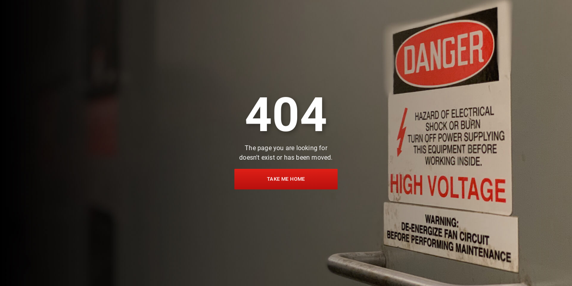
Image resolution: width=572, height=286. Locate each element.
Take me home (286, 179)
